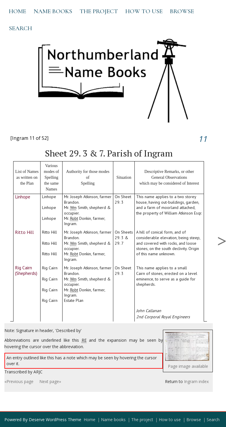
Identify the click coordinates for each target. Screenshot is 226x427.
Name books (52, 11)
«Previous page (18, 381)
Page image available (188, 366)
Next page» (50, 381)
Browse (182, 11)
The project (99, 11)
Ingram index (196, 381)
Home (17, 11)
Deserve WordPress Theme (55, 419)
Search (20, 28)
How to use (144, 11)
